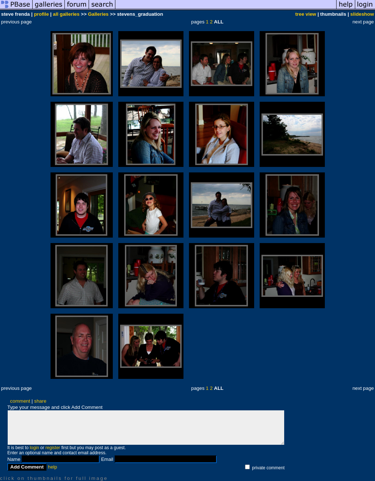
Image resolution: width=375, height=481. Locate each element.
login (34, 447)
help (52, 467)
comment (20, 401)
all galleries (66, 14)
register (52, 447)
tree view (305, 14)
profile (41, 14)
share (40, 401)
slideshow (362, 14)
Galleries (98, 14)
